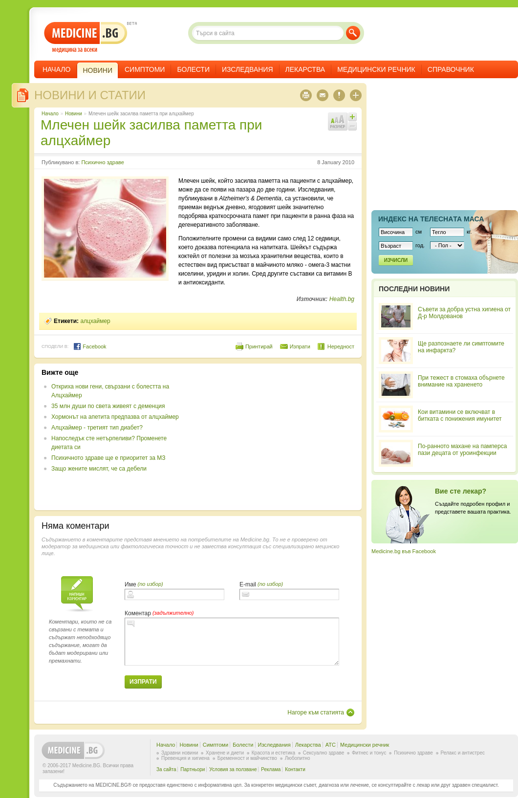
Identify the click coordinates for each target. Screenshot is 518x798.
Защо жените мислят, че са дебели (99, 468)
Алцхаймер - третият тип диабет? (97, 427)
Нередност (340, 346)
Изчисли (396, 260)
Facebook (89, 346)
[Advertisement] (275, 436)
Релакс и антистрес (463, 752)
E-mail (247, 584)
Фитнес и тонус (369, 752)
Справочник (451, 69)
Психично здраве (102, 162)
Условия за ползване (233, 769)
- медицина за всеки (86, 37)
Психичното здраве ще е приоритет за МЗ (108, 457)
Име (130, 584)
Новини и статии (90, 95)
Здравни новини (179, 752)
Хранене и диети (225, 752)
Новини (73, 113)
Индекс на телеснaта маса (431, 219)
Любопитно (297, 758)
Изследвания (247, 69)
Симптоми (145, 69)
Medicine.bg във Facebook (403, 551)
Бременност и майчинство (247, 758)
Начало (56, 69)
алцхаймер (95, 321)
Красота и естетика (273, 752)
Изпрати (300, 346)
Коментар (138, 613)
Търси (353, 33)
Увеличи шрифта (352, 116)
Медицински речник (376, 69)
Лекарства (305, 69)
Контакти (295, 769)
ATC (330, 745)
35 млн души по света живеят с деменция (108, 406)
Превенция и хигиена (185, 758)
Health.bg (341, 299)
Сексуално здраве (324, 752)
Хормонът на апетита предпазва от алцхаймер (115, 416)
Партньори (192, 769)
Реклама (271, 769)
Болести (193, 69)
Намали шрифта (352, 126)
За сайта (166, 769)
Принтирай (259, 346)
